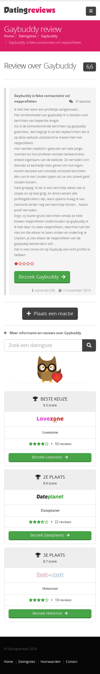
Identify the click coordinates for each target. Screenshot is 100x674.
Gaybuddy (59, 66)
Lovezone (50, 432)
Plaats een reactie (50, 314)
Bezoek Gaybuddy (42, 277)
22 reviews (63, 522)
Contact (71, 662)
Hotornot (50, 589)
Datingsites (26, 662)
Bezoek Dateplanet (50, 535)
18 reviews (63, 600)
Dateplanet (50, 510)
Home (8, 662)
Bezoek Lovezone (50, 457)
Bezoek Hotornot (50, 613)
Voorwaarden (51, 662)
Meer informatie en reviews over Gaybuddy (42, 333)
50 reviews (63, 444)
